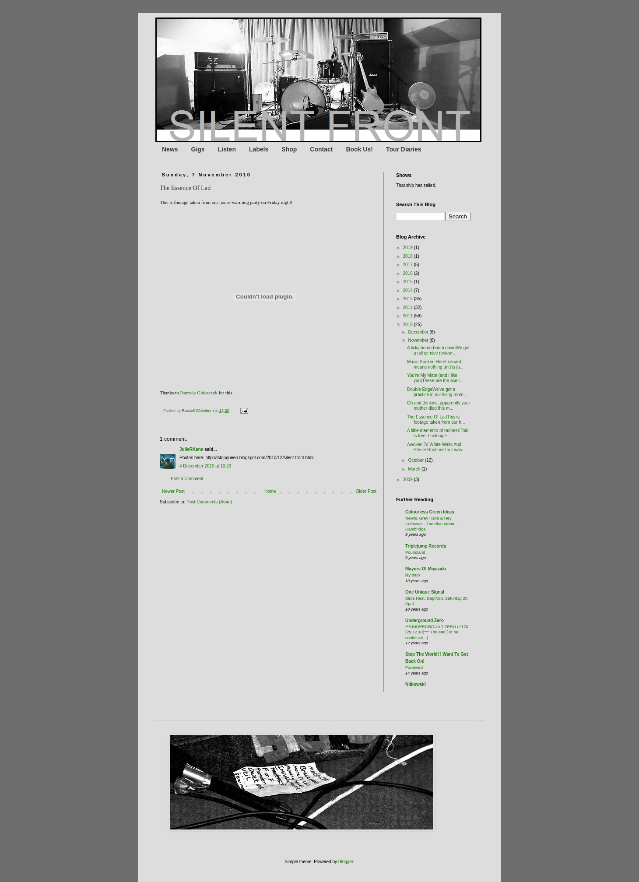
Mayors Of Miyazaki (425, 568)
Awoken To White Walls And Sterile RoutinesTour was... (436, 447)
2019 (408, 247)
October (416, 460)
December (418, 332)
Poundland (415, 552)
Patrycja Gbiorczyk (198, 392)
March (414, 469)
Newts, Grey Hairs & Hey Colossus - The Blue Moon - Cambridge (431, 523)
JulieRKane (191, 449)
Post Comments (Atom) (209, 501)
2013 (408, 298)
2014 (408, 290)
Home (270, 491)
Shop (289, 149)
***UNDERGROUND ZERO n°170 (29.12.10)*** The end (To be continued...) (436, 632)
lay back (413, 575)
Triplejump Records (425, 546)
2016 (408, 273)
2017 (408, 264)
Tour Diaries (403, 149)
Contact (321, 149)
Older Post (366, 491)
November (418, 340)
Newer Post (173, 491)
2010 (408, 324)
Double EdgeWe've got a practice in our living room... (437, 392)
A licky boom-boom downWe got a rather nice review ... (438, 350)
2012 (408, 307)
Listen (227, 149)
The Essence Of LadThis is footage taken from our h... (436, 420)
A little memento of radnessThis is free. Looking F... (437, 433)
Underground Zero (424, 620)
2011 (408, 315)
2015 (408, 281)
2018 (408, 256)
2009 (408, 479)
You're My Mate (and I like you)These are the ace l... (435, 378)
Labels (258, 149)
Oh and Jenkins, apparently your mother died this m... (438, 406)
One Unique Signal (424, 592)
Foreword (414, 667)
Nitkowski (415, 684)
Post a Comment (187, 478)
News (170, 149)
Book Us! (359, 149)
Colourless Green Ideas (429, 512)
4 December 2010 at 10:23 (205, 466)
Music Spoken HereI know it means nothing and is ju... (435, 364)
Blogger (345, 861)
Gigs (198, 149)
